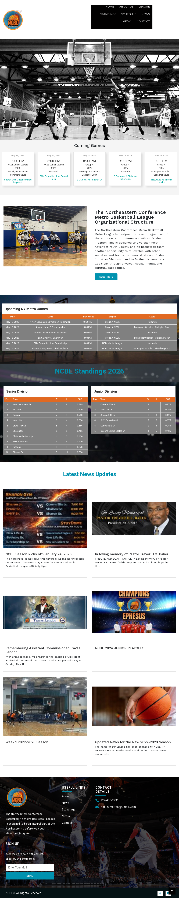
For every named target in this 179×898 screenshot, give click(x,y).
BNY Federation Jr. (110, 420)
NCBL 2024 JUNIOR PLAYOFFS (119, 648)
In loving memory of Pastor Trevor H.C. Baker (131, 554)
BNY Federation (20, 441)
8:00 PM (88, 337)
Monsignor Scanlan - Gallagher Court (152, 327)
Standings (108, 14)
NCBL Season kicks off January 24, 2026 (38, 554)
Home (109, 6)
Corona (16, 415)
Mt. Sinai (17, 409)
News (145, 14)
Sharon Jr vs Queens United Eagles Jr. (17, 181)
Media (126, 21)
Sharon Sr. (18, 431)
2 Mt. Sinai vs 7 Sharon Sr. (89, 179)
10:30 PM (87, 322)
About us (126, 6)
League (143, 6)
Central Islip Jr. (108, 425)
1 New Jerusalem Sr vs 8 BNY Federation (50, 322)
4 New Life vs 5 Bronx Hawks (161, 181)
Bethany (17, 447)
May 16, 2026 (17, 155)
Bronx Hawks (19, 425)
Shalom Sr (18, 452)
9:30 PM (88, 327)
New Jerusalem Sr (22, 404)
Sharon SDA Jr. (108, 415)
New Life (17, 420)
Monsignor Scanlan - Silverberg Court (152, 348)
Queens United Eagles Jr (113, 431)
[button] (5, 89)
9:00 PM (88, 332)
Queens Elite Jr (108, 404)
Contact (143, 21)
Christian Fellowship (23, 436)
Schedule (128, 14)
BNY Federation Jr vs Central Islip (54, 177)
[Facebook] (160, 893)
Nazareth (152, 322)
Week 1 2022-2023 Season (26, 742)
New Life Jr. (106, 409)
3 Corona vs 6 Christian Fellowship (125, 177)
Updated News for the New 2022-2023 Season (133, 742)
